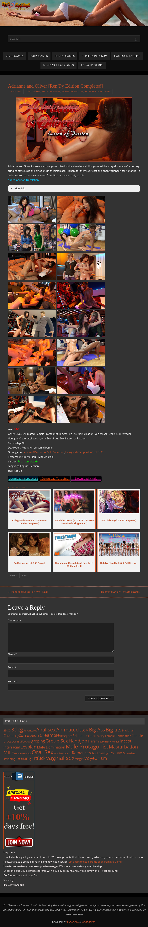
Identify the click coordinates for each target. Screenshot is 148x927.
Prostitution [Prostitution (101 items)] (65, 753)
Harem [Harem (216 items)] (93, 741)
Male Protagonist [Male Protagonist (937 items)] (87, 746)
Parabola (73, 922)
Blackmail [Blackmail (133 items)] (128, 730)
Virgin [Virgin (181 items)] (79, 759)
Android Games (51, 91)
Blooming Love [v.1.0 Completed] (120, 591)
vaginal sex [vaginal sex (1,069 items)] (60, 758)
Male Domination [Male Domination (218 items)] (51, 747)
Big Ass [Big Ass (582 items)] (97, 729)
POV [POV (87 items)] (56, 753)
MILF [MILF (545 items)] (8, 752)
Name (12, 654)
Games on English (72, 91)
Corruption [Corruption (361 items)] (28, 735)
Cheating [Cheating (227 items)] (10, 735)
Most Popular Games (98, 91)
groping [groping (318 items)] (38, 741)
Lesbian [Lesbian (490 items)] (28, 747)
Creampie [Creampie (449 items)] (50, 735)
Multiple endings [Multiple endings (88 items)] (22, 753)
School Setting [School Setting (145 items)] (98, 753)
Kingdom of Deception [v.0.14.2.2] (28, 591)
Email (12, 667)
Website (12, 681)
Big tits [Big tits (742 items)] (113, 729)
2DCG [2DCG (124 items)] (7, 730)
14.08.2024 (15, 91)
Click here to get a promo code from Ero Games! (96, 861)
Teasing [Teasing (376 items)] (23, 758)
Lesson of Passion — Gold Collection (43, 452)
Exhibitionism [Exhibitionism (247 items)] (84, 735)
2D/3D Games (32, 91)
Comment (14, 620)
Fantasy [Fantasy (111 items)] (99, 736)
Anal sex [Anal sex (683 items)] (46, 729)
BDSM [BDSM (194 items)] (83, 730)
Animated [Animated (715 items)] (67, 729)
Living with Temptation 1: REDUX (84, 452)
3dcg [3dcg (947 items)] (17, 729)
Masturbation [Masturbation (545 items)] (123, 746)
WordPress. (89, 922)
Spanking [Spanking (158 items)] (129, 753)
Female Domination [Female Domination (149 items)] (118, 736)
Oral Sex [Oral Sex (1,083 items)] (42, 752)
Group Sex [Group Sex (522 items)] (56, 740)
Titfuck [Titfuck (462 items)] (38, 758)
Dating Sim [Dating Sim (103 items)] (66, 736)
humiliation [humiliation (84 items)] (105, 741)
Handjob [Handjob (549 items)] (78, 740)
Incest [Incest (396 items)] (125, 741)
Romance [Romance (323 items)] (80, 752)
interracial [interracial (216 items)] (11, 747)
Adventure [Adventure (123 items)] (30, 730)
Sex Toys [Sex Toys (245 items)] (115, 752)
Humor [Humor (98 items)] (115, 741)
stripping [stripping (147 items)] (9, 759)
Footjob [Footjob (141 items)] (26, 741)
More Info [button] (17, 189)
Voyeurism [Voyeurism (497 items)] (95, 758)
